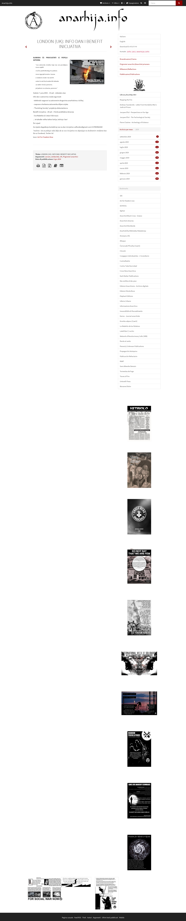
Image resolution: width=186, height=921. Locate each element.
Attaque (123, 241)
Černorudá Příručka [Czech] (130, 246)
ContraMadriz (125, 261)
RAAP (122, 361)
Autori (89, 917)
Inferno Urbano (125, 301)
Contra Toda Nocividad (128, 266)
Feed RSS (77, 917)
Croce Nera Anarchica (128, 271)
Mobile (121, 917)
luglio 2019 (139, 147)
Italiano (123, 36)
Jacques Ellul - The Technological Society (135, 117)
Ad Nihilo (123, 206)
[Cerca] (162, 3)
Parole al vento (125, 341)
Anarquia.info (125, 236)
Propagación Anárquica (128, 351)
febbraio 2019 (139, 173)
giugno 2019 (139, 152)
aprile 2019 (139, 163)
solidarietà (55, 157)
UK (61, 157)
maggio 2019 (139, 157)
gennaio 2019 (139, 179)
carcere (47, 157)
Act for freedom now (127, 201)
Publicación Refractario (128, 356)
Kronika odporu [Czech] (128, 321)
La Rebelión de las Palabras (130, 326)
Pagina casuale (67, 917)
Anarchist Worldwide (127, 226)
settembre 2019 (139, 136)
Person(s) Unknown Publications (132, 346)
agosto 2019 (139, 142)
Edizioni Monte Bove (127, 291)
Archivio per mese (126, 129)
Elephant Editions (126, 296)
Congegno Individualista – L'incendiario (134, 256)
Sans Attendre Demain (128, 366)
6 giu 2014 (57, 159)
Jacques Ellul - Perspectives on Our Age (134, 112)
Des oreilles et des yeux (128, 281)
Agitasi (122, 211)
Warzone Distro (125, 386)
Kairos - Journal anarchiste (130, 316)
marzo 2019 (139, 168)
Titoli (84, 917)
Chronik (123, 251)
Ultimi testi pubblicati (110, 917)
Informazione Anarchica (128, 306)
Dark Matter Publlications (129, 276)
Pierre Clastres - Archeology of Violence (134, 122)
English (122, 41)
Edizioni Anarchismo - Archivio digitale (134, 286)
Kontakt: (135, 51)
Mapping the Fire (126, 100)
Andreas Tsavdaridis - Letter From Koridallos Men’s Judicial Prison (138, 106)
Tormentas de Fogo (127, 371)
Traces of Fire (124, 376)
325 (121, 196)
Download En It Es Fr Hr (128, 46)
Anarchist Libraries (127, 221)
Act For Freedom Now (45, 137)
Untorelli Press (125, 381)
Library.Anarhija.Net (128, 95)
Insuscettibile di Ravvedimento (131, 311)
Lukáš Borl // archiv (127, 331)
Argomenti (97, 917)
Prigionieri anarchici (70, 157)
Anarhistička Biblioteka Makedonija (133, 231)
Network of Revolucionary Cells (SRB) (133, 336)
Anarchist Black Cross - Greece (131, 216)
